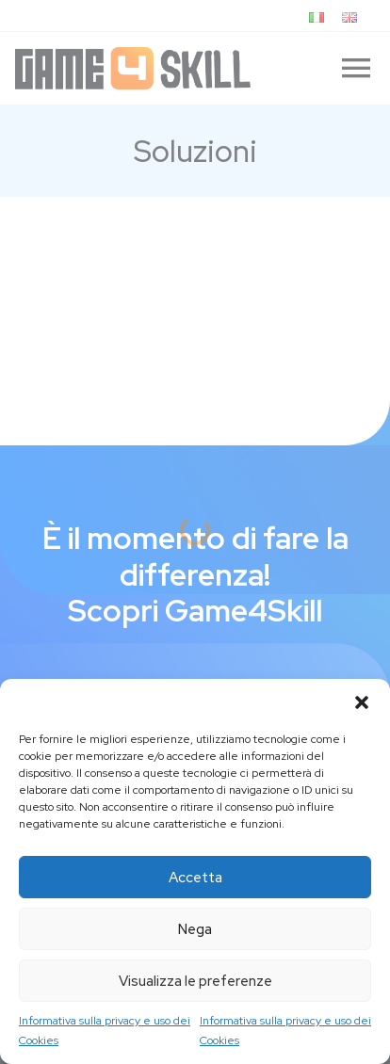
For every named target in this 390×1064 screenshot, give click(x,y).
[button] (361, 702)
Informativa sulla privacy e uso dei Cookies (104, 1030)
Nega (195, 929)
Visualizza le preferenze (195, 981)
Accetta (195, 877)
